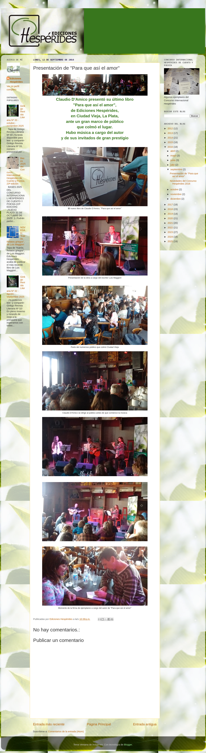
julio (172, 164)
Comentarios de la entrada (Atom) (66, 731)
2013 (171, 133)
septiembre (176, 169)
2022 (171, 227)
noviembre (176, 194)
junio (173, 160)
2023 (171, 232)
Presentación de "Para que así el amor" (184, 175)
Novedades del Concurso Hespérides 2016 (183, 182)
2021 (171, 223)
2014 (171, 137)
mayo (173, 155)
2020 (171, 218)
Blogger (128, 744)
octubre (174, 189)
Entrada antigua (144, 724)
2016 (171, 147)
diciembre (175, 198)
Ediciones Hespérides (8, 12)
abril (173, 151)
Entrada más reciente (49, 724)
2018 (171, 209)
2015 (171, 142)
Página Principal (99, 724)
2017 (171, 204)
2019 (171, 213)
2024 (171, 236)
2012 (171, 128)
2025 (171, 241)
